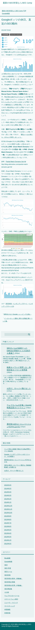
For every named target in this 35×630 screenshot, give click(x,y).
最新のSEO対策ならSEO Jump (17, 3)
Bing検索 (7, 558)
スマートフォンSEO (11, 599)
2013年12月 (8, 506)
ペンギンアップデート (20, 303)
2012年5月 (7, 543)
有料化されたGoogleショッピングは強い (17, 314)
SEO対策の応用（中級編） (13, 585)
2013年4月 (7, 533)
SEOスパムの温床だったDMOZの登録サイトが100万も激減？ (18, 350)
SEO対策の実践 (9, 582)
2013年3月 (7, 537)
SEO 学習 (7, 568)
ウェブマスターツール (11, 596)
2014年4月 (7, 492)
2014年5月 (7, 488)
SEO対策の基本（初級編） (13, 578)
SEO (6, 565)
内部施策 (7, 609)
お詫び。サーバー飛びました (19, 388)
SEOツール (8, 571)
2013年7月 (7, 523)
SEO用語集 (8, 589)
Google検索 (5, 34)
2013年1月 (7, 540)
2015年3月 (7, 485)
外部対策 (7, 613)
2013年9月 (7, 516)
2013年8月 (7, 519)
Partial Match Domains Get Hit (16, 161)
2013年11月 (8, 509)
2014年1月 (7, 502)
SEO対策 (9, 303)
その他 (6, 592)
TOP (14, 11)
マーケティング (9, 606)
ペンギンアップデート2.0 (12, 102)
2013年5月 (7, 530)
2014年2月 (7, 499)
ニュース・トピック (16, 34)
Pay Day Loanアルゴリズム (13, 97)
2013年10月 (8, 512)
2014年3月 (7, 495)
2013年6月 (7, 526)
